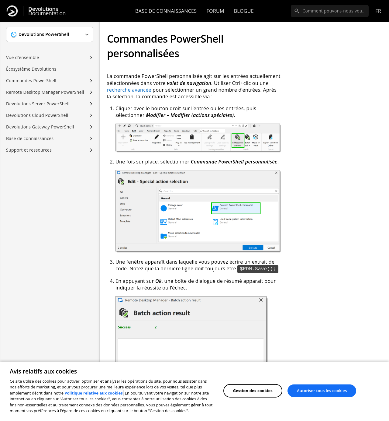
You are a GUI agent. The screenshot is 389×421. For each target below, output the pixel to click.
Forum (215, 11)
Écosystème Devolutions (31, 69)
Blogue (244, 11)
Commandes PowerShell (31, 80)
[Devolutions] (12, 11)
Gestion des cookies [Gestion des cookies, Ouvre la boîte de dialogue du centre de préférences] (253, 390)
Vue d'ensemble (22, 57)
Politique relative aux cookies (93, 393)
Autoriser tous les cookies (322, 390)
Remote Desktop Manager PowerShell (45, 92)
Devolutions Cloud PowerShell (37, 115)
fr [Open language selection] (378, 11)
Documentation (47, 11)
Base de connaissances (166, 11)
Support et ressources (29, 150)
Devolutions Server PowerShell (38, 104)
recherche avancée (129, 89)
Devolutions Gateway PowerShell (40, 127)
